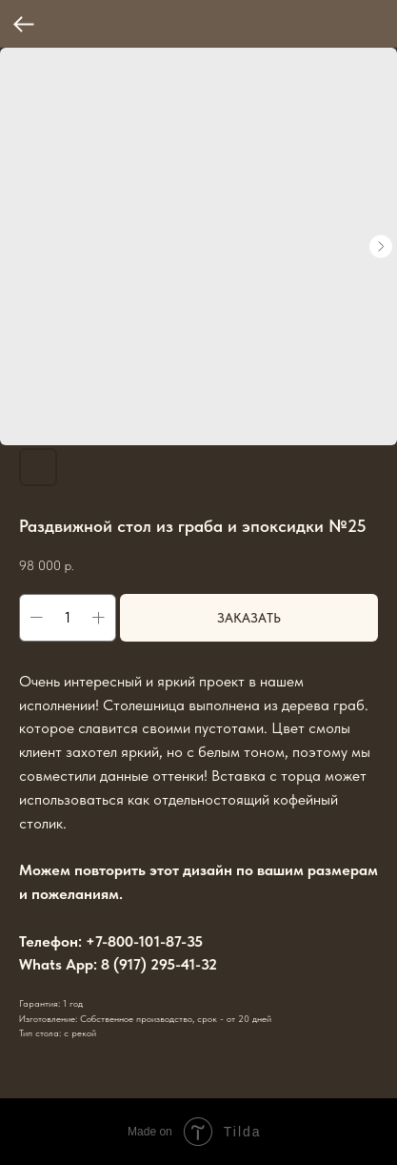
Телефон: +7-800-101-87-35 (111, 941)
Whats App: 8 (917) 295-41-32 (118, 964)
